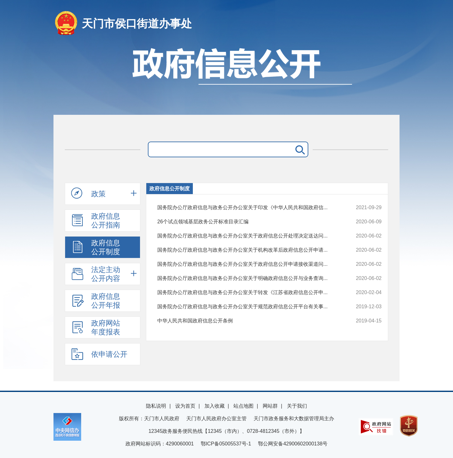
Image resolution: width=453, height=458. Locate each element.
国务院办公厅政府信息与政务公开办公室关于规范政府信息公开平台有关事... (248, 306)
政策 (88, 193)
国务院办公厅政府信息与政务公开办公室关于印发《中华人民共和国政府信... (248, 207)
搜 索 (299, 149)
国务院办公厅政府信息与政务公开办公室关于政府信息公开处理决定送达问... (248, 236)
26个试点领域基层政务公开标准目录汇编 (248, 222)
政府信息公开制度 (95, 247)
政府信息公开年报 (95, 300)
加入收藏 (214, 406)
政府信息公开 (226, 78)
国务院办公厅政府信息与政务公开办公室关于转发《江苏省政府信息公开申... (248, 292)
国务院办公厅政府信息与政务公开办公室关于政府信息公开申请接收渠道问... (248, 264)
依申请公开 (99, 354)
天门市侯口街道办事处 (137, 23)
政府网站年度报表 (95, 327)
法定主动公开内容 (95, 273)
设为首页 (185, 406)
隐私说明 (156, 406)
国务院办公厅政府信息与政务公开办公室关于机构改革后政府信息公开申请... (248, 250)
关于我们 (297, 406)
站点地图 (243, 406)
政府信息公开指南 (95, 220)
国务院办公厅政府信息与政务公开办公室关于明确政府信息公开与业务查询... (248, 278)
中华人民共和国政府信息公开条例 (248, 321)
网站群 (270, 406)
